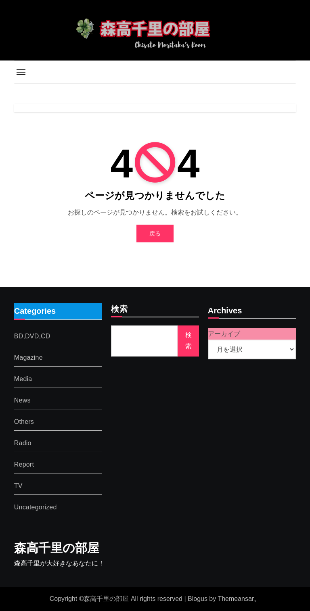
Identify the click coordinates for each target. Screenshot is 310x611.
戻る (155, 233)
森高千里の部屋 (56, 548)
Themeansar (236, 598)
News (22, 399)
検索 (119, 310)
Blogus (197, 598)
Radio (22, 442)
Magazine (28, 357)
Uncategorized (35, 506)
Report (24, 464)
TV (18, 485)
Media (23, 378)
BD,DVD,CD (32, 335)
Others (24, 421)
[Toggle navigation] (21, 72)
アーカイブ (224, 333)
